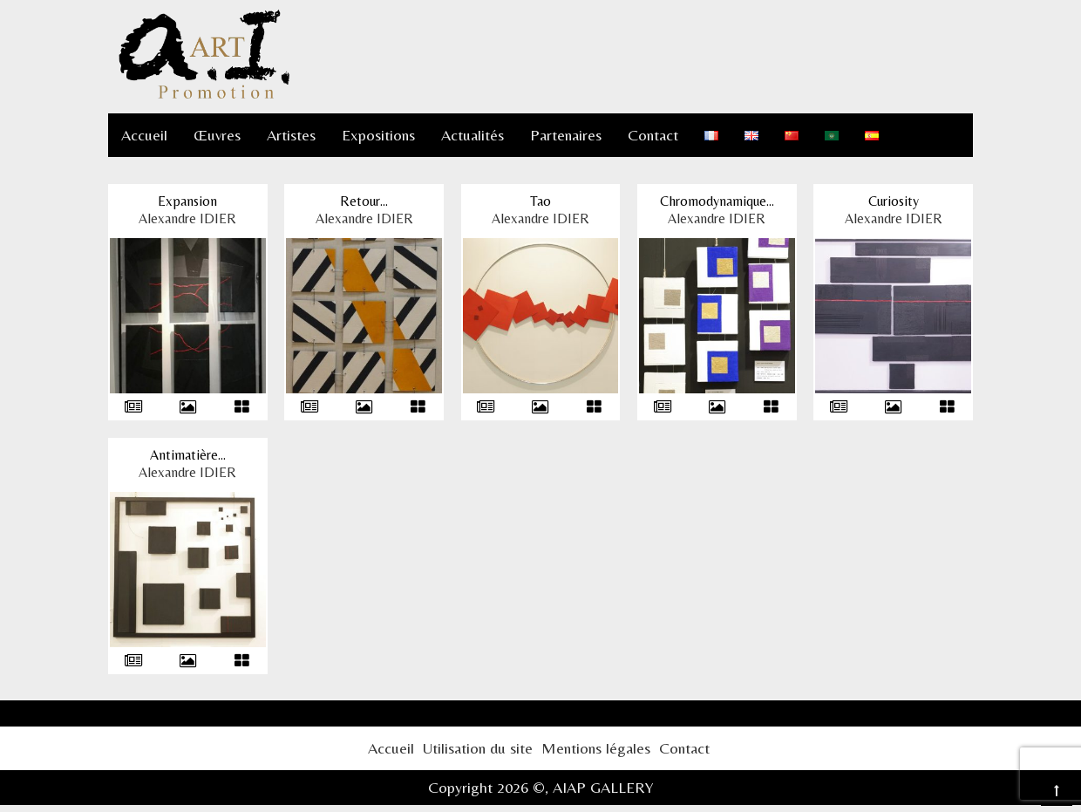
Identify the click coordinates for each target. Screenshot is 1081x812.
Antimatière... (188, 455)
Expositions (378, 135)
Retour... (364, 201)
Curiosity (893, 201)
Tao (540, 201)
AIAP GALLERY (603, 787)
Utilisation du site (478, 748)
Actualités (472, 135)
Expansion (187, 201)
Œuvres (217, 135)
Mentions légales (595, 748)
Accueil (144, 135)
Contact (653, 135)
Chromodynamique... (717, 201)
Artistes (291, 135)
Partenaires (566, 135)
